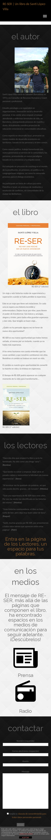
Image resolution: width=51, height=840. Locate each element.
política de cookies (26, 834)
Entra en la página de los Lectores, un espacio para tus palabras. (25, 546)
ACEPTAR (25, 837)
